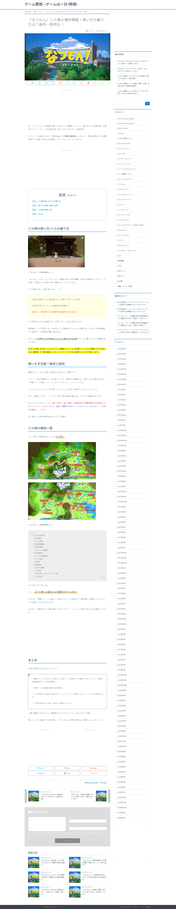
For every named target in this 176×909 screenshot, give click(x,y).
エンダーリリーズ (124, 164)
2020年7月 (122, 701)
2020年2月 (122, 726)
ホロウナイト (122, 230)
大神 (119, 266)
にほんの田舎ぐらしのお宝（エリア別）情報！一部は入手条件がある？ (133, 92)
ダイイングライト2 (124, 200)
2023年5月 (122, 527)
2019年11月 (122, 741)
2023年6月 (122, 522)
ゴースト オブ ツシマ (125, 179)
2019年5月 (122, 772)
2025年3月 (122, 415)
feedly (94, 774)
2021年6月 (122, 645)
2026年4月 (122, 349)
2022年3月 (122, 599)
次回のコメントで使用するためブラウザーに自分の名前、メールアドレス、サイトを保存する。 (68, 833)
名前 (71, 818)
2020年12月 (122, 675)
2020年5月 (122, 711)
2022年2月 (122, 604)
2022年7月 (122, 578)
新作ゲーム (122, 271)
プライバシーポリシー (33, 907)
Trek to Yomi (122, 128)
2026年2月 (122, 359)
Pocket (67, 774)
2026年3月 (122, 354)
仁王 (119, 256)
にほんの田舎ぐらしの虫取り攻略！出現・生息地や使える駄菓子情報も (133, 85)
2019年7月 (121, 762)
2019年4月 (122, 777)
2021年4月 (122, 655)
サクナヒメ (122, 184)
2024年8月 (122, 451)
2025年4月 (122, 410)
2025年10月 (122, 379)
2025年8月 (122, 390)
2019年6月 (122, 767)
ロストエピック (123, 246)
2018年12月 (122, 798)
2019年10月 (122, 747)
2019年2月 (122, 787)
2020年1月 (122, 731)
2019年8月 (122, 757)
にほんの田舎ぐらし (125, 139)
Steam (104, 783)
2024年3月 (122, 476)
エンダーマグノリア (125, 159)
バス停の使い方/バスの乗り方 (49, 201)
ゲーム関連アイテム (125, 174)
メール (72, 825)
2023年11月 (122, 497)
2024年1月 (122, 487)
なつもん (121, 133)
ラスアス (121, 240)
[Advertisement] (67, 106)
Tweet (41, 768)
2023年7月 (122, 517)
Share (67, 768)
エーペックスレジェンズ (126, 169)
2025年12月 (122, 369)
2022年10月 (122, 563)
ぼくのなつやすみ (124, 144)
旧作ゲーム (122, 276)
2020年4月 (122, 716)
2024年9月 (122, 446)
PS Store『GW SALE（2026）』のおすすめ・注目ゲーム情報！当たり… (133, 62)
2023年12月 (122, 492)
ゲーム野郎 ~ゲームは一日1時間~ (52, 4)
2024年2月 (122, 481)
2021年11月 (122, 619)
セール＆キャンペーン (125, 195)
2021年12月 (122, 614)
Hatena (40, 774)
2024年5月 (122, 466)
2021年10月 (122, 624)
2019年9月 (122, 752)
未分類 (120, 281)
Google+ (94, 768)
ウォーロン (122, 154)
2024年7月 (122, 456)
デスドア (121, 205)
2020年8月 (122, 696)
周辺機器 (121, 261)
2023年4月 (122, 532)
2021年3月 (121, 660)
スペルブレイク (123, 190)
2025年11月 (122, 374)
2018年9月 (122, 813)
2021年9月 (122, 629)
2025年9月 (122, 385)
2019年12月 (122, 736)
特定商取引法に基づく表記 (52, 907)
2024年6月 (122, 461)
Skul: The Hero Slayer (126, 119)
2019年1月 (121, 792)
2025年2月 (122, 420)
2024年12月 (122, 430)
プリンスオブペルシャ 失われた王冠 (130, 225)
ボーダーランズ (123, 235)
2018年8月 (122, 818)
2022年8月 (122, 573)
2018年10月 (122, 808)
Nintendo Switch (92, 783)
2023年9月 (122, 507)
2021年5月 (121, 650)
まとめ (40, 214)
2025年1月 (121, 425)
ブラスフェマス (123, 220)
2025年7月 (122, 395)
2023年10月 (122, 502)
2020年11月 (122, 680)
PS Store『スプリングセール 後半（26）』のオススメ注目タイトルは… (133, 70)
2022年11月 (122, 558)
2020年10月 (122, 685)
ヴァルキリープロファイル (127, 251)
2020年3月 (122, 721)
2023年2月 (122, 543)
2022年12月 (122, 553)
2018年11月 (122, 803)
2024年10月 (122, 441)
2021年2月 (121, 665)
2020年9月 (122, 690)
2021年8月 (122, 634)
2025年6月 (122, 400)
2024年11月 (122, 436)
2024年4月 (122, 471)
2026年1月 (122, 364)
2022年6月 (122, 583)
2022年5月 (122, 588)
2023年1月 (121, 548)
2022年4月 (122, 594)
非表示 (71, 195)
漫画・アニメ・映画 (125, 286)
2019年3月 (122, 782)
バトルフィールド (124, 215)
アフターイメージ (124, 149)
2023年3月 (122, 538)
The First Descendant (126, 124)
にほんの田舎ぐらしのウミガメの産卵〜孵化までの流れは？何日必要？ (133, 77)
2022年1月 (121, 609)
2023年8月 (122, 512)
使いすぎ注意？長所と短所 (48, 205)
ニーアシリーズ (123, 210)
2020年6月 (122, 706)
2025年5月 (122, 405)
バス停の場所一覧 (44, 210)
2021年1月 (121, 670)
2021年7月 (121, 639)
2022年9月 (122, 568)
